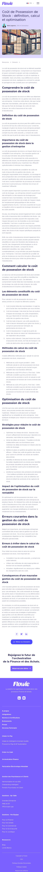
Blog (3, 845)
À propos (5, 711)
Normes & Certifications (11, 718)
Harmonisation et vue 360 (11, 781)
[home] (7, 3)
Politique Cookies (21, 867)
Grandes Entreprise (9, 801)
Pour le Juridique (8, 832)
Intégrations (6, 714)
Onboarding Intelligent (10, 784)
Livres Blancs (6, 848)
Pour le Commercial (9, 826)
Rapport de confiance (21, 870)
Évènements (7, 721)
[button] (30, 3)
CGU (21, 859)
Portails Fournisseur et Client (12, 787)
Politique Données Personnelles (21, 863)
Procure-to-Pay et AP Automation (14, 744)
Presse (4, 724)
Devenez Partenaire (9, 728)
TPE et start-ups (8, 807)
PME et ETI (6, 804)
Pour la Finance (7, 820)
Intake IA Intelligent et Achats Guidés (15, 741)
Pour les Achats (7, 823)
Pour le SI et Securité (9, 829)
